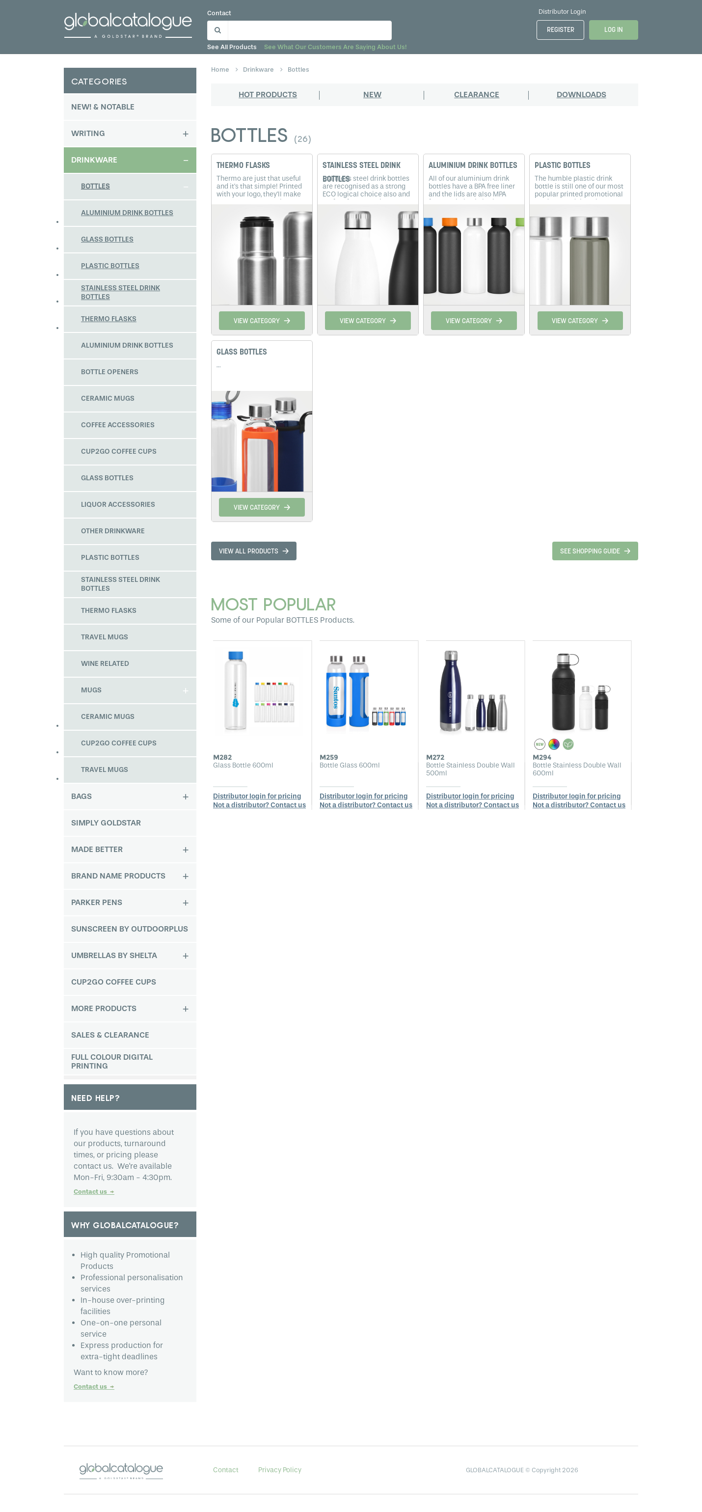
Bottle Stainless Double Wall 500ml (470, 769)
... (218, 365)
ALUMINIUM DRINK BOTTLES (473, 166)
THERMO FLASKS (243, 166)
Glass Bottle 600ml (243, 765)
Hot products (268, 94)
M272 (435, 757)
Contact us (94, 1191)
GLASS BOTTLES (241, 353)
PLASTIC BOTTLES (563, 166)
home (221, 69)
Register (560, 30)
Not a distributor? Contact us (259, 805)
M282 (222, 757)
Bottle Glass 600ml (350, 765)
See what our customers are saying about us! (339, 47)
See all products (236, 47)
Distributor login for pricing (257, 796)
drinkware (259, 69)
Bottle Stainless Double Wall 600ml (577, 769)
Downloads (581, 94)
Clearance (476, 94)
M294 (542, 757)
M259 (329, 757)
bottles (298, 69)
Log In (613, 30)
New (372, 94)
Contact (223, 13)
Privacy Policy (279, 1470)
